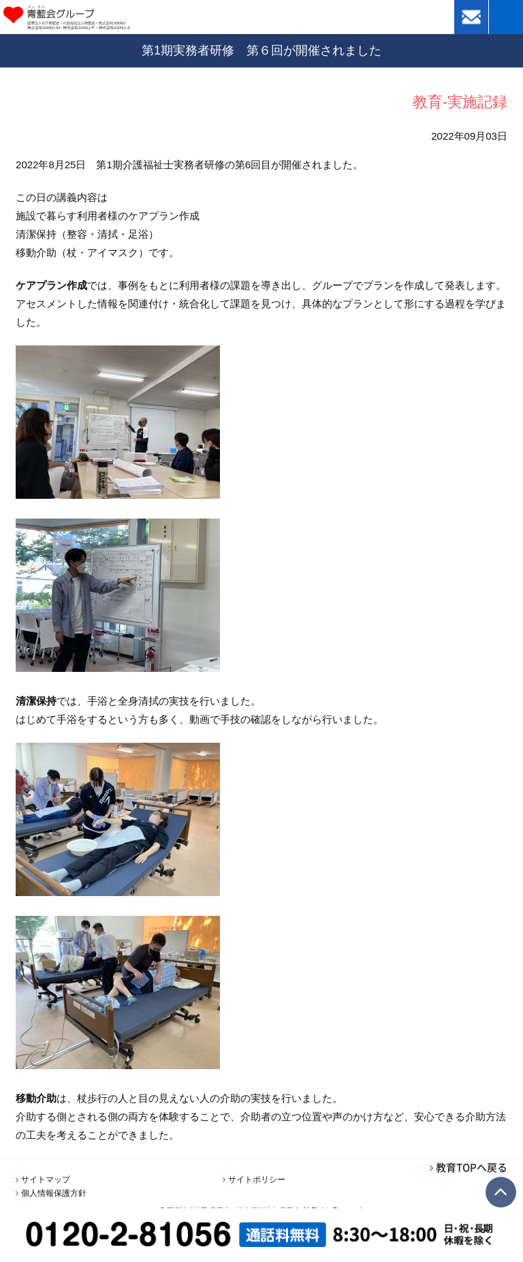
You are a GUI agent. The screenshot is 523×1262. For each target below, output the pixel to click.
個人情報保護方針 (53, 1193)
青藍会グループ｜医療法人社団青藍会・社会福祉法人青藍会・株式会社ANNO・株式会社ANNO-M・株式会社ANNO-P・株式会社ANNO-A (86, 17)
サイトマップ (45, 1179)
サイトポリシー (256, 1179)
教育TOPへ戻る (471, 1167)
